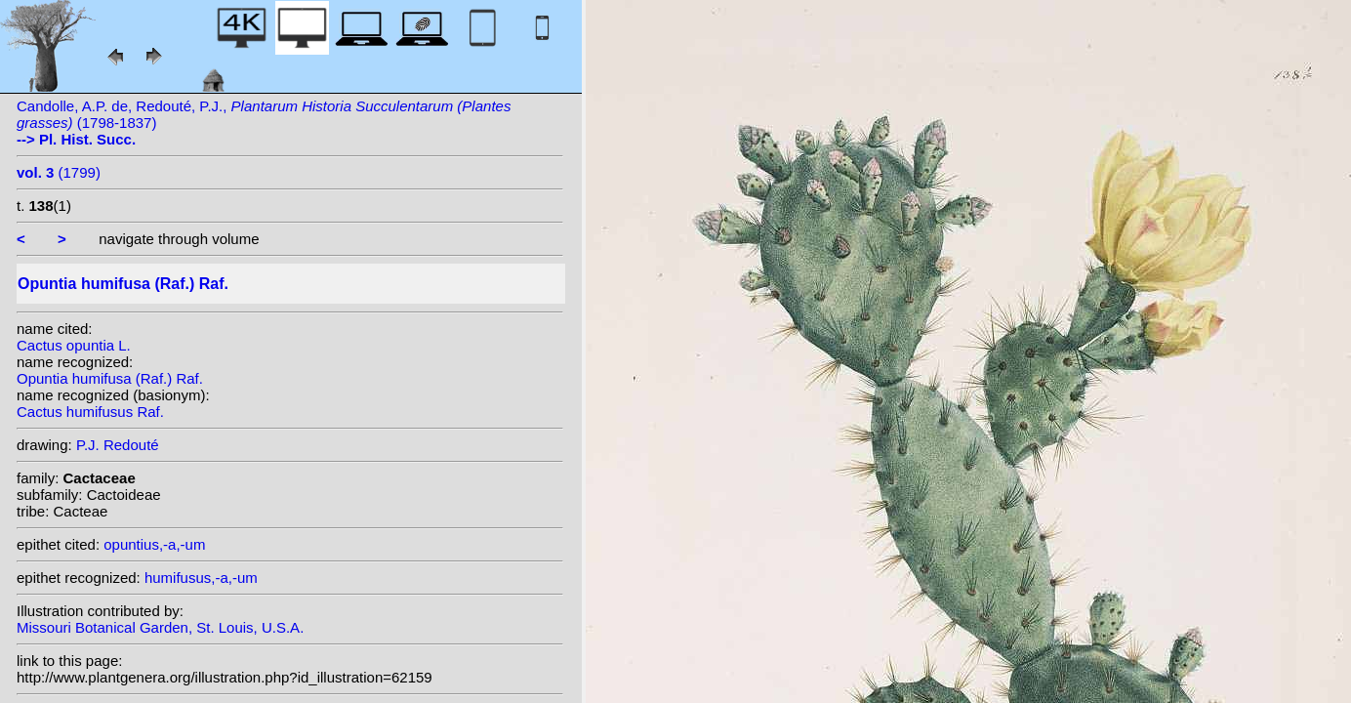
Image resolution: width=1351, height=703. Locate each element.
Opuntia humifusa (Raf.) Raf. (110, 378)
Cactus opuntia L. (74, 345)
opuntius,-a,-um (154, 544)
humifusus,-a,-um (201, 577)
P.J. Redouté (117, 444)
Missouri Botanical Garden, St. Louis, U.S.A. (160, 627)
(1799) (59, 172)
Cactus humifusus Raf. (90, 411)
